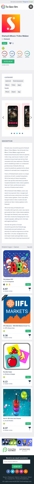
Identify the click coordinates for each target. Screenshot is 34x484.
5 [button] (22, 133)
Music (7, 85)
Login (31, 2)
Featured (11, 477)
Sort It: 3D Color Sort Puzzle (12, 418)
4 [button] (20, 133)
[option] (13, 116)
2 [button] (14, 133)
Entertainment (18, 81)
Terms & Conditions (22, 479)
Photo (7, 92)
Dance (14, 92)
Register (26, 2)
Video (13, 85)
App (19, 92)
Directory (24, 477)
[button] (3, 117)
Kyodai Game (7, 372)
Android (8, 81)
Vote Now (8, 61)
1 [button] (12, 133)
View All (29, 247)
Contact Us (11, 479)
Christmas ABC (8, 279)
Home (5, 477)
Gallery (17, 477)
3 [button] (17, 133)
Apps (19, 85)
